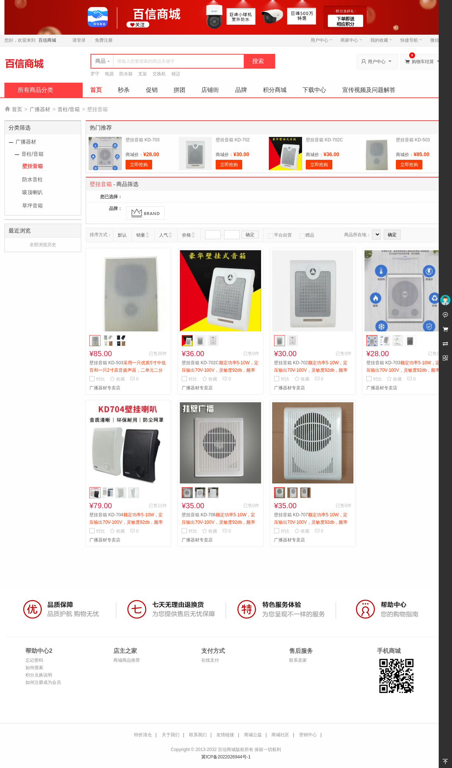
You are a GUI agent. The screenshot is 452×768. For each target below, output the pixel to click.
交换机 (159, 73)
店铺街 (210, 90)
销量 (140, 235)
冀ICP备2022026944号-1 (225, 757)
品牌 (241, 90)
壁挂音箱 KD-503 (413, 139)
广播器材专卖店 (104, 387)
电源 (109, 73)
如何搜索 (34, 667)
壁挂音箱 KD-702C (324, 139)
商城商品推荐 (126, 660)
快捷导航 (411, 40)
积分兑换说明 (38, 675)
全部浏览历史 (43, 244)
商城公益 (253, 734)
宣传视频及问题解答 (369, 90)
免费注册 (104, 40)
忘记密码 (34, 660)
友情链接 (225, 734)
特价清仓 (143, 734)
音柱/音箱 (69, 109)
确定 (250, 234)
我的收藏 (381, 40)
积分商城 (275, 90)
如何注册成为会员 (43, 682)
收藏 (117, 379)
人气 (163, 235)
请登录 (79, 40)
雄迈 (175, 73)
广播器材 (40, 109)
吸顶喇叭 (32, 192)
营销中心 (308, 734)
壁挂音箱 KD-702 (233, 139)
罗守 (94, 73)
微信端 (437, 40)
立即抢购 (139, 164)
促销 (152, 90)
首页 (96, 90)
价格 (186, 235)
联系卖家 (298, 660)
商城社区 (280, 734)
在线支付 (210, 660)
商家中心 (351, 40)
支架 (142, 73)
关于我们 (170, 734)
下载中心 (314, 90)
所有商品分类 (35, 90)
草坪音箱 (32, 206)
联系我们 (198, 734)
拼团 (179, 90)
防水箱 (126, 73)
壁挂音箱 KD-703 (143, 139)
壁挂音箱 (32, 166)
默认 (122, 235)
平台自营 (280, 235)
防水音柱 (32, 179)
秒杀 (124, 90)
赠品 (306, 235)
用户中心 (321, 40)
